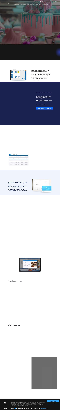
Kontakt (56, 1)
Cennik (28, 4)
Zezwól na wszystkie (53, 316)
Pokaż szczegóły (43, 323)
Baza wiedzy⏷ (32, 4)
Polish (41, 1)
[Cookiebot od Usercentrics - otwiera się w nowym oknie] (5, 323)
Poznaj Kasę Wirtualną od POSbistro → (44, 108)
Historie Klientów (38, 4)
